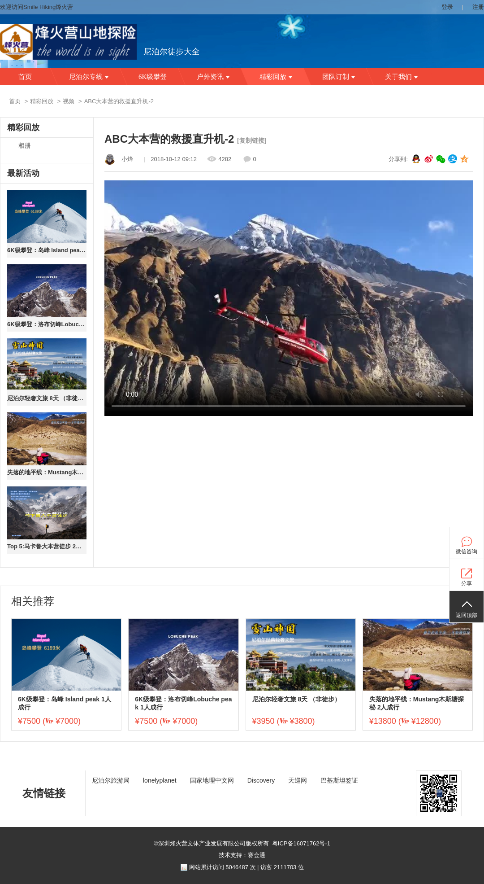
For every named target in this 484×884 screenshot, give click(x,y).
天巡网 (297, 780)
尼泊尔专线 (88, 76)
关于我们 (401, 76)
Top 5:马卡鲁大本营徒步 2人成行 (46, 546)
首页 (25, 76)
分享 (466, 583)
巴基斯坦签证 (339, 780)
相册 (24, 145)
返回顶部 (466, 615)
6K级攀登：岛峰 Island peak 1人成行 (46, 250)
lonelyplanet (160, 780)
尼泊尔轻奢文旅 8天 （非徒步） (46, 398)
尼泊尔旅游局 (111, 780)
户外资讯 (213, 76)
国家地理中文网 (212, 780)
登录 (447, 7)
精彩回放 (275, 76)
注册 (478, 7)
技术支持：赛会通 (242, 855)
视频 (68, 101)
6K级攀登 (152, 76)
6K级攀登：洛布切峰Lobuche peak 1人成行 (46, 324)
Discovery (261, 780)
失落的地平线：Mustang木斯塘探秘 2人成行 (46, 472)
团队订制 (338, 76)
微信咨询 (466, 551)
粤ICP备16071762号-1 (301, 843)
